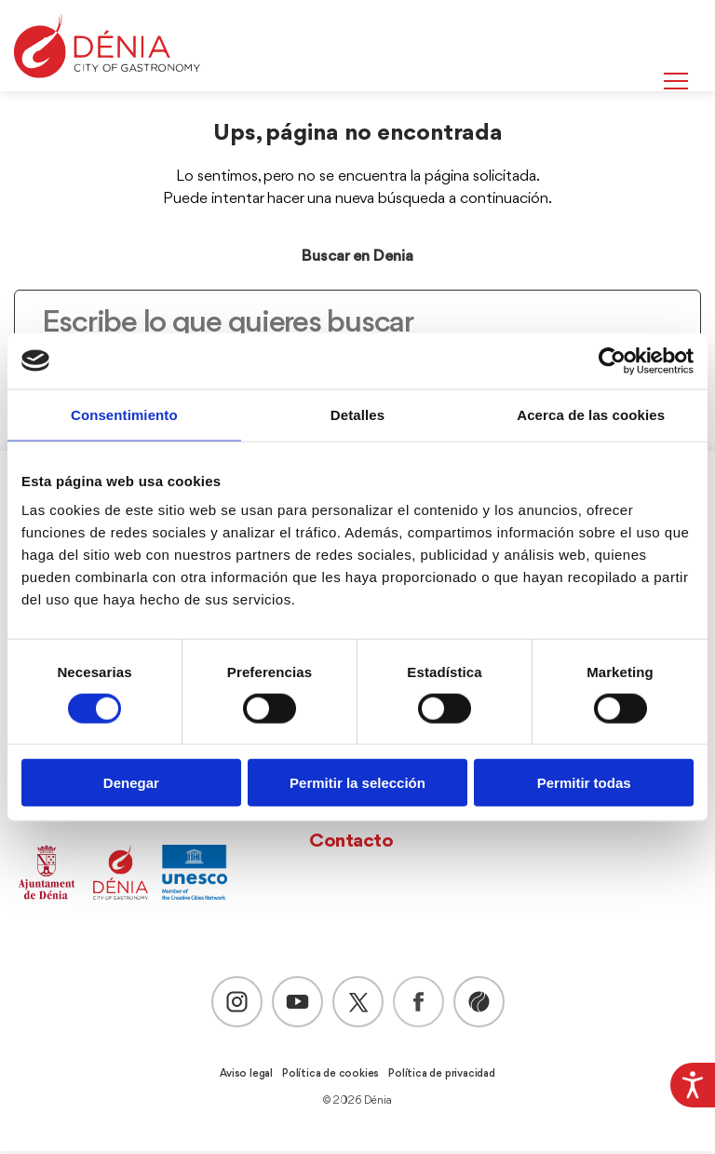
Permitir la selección (357, 783)
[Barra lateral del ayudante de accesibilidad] (692, 1085)
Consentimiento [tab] (124, 414)
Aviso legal (246, 1076)
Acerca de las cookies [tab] (591, 414)
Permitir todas (584, 783)
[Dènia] (107, 46)
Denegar (131, 783)
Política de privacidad (441, 1076)
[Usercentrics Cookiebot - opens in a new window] (612, 360)
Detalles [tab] (357, 414)
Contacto (351, 844)
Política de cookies (330, 1076)
